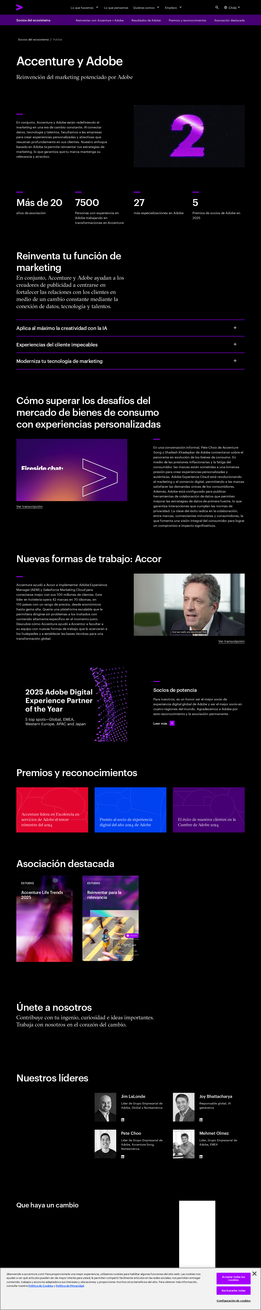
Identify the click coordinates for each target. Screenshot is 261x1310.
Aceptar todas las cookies (233, 1279)
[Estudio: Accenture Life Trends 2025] (44, 919)
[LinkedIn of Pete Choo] (123, 1157)
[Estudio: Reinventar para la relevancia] (110, 919)
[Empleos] (173, 7)
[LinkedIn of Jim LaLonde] (123, 1120)
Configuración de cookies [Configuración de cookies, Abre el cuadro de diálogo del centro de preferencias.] (234, 1300)
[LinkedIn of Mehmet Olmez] (201, 1157)
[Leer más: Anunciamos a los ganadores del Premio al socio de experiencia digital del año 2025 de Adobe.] (164, 723)
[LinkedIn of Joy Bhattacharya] (201, 1120)
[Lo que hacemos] (85, 7)
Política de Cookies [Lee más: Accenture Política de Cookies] (40, 1286)
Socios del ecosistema (33, 20)
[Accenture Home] (28, 7)
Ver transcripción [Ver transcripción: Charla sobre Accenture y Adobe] (29, 506)
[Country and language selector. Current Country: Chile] (232, 7)
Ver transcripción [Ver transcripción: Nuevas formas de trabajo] (231, 640)
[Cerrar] (254, 1273)
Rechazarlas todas (234, 1290)
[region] (130, 1289)
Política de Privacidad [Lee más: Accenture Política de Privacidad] (70, 1286)
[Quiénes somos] (147, 7)
